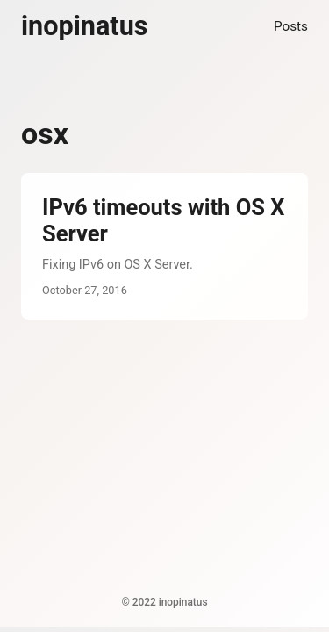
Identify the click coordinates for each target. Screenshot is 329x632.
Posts (291, 26)
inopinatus (84, 26)
